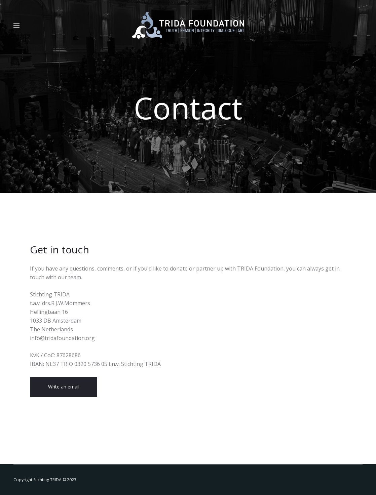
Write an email (63, 386)
